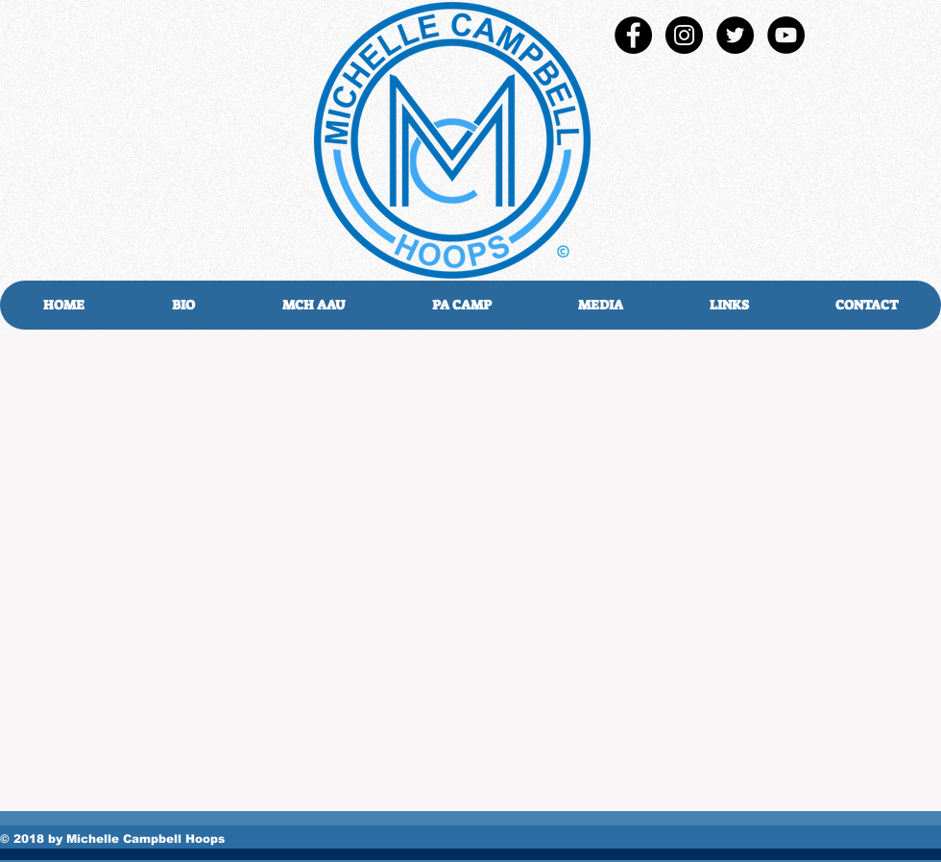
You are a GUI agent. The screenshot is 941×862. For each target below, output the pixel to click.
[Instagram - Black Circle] (684, 35)
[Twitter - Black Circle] (735, 35)
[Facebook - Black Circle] (633, 35)
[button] (599, 305)
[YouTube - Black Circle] (786, 35)
